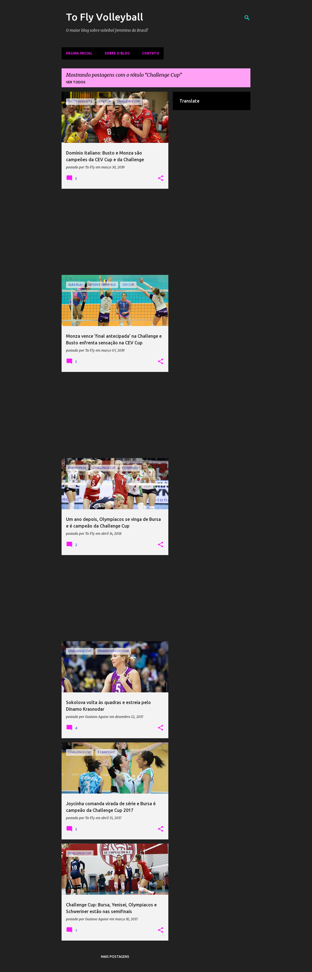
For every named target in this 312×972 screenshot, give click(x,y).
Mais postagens (115, 956)
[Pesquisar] (247, 17)
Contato (150, 53)
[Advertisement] (115, 232)
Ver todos (75, 82)
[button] (160, 178)
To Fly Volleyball (104, 17)
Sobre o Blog (117, 53)
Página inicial (79, 53)
